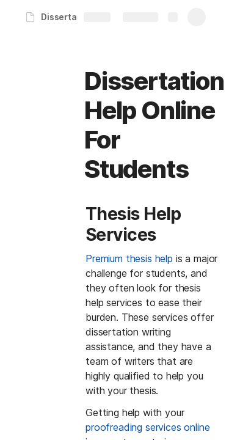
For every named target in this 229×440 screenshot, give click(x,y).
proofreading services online (147, 427)
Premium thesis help (129, 258)
